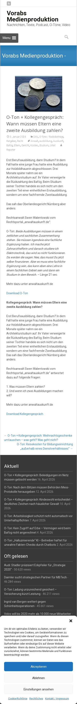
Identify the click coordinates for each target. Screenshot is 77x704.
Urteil (52, 145)
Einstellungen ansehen (39, 689)
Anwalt (34, 141)
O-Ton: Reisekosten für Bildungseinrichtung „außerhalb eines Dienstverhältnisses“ (45, 446)
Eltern (17, 145)
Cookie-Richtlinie (17, 698)
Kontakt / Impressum (57, 698)
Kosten (34, 145)
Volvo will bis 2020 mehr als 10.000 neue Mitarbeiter (37, 613)
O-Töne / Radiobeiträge (51, 136)
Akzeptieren (39, 667)
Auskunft (58, 141)
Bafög (9, 145)
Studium (44, 145)
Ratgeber (11, 141)
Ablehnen (38, 678)
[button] (71, 621)
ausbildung (45, 141)
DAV (35, 136)
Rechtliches (36, 698)
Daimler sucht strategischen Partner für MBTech (35, 577)
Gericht (25, 145)
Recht (20, 141)
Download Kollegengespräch (24, 414)
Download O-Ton (17, 293)
